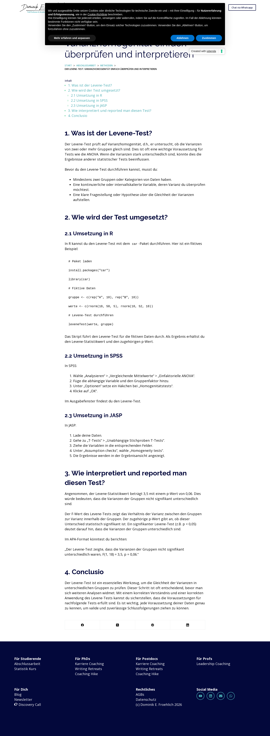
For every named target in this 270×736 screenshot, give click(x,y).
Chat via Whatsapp (242, 7)
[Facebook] (82, 625)
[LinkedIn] (187, 625)
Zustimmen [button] (209, 38)
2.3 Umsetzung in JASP (89, 106)
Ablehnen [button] (183, 38)
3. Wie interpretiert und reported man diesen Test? (109, 111)
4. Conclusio (77, 116)
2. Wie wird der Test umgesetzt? (94, 91)
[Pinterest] (152, 625)
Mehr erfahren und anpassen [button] (72, 38)
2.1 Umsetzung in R (87, 96)
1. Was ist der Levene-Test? (90, 86)
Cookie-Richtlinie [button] (97, 14)
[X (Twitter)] (117, 625)
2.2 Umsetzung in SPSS (89, 101)
